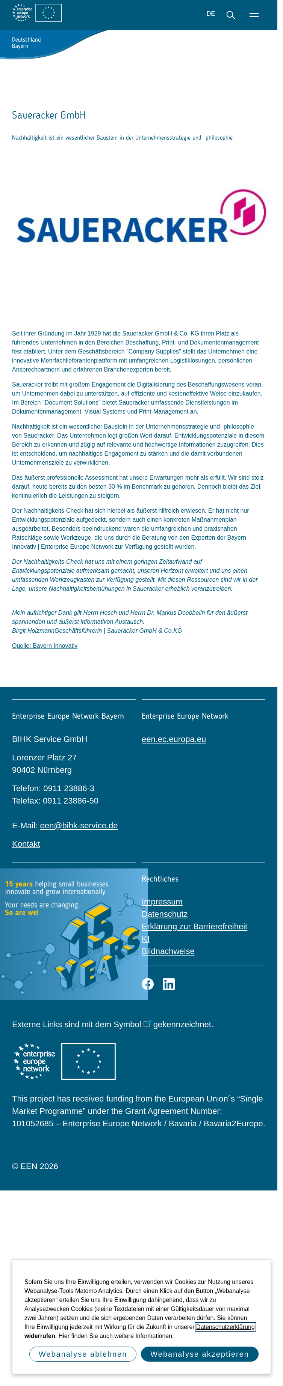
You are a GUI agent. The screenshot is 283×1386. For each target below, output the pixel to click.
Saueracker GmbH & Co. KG (161, 333)
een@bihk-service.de (79, 825)
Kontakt (26, 844)
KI (146, 939)
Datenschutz (165, 914)
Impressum (162, 901)
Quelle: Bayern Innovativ (44, 646)
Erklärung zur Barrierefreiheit (194, 926)
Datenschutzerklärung (225, 1327)
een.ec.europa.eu (174, 739)
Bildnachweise (168, 951)
